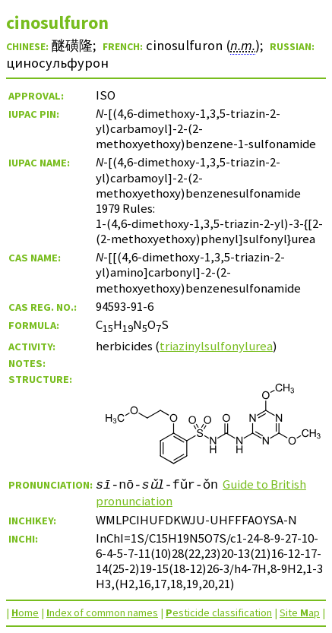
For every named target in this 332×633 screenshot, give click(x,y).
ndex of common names (102, 612)
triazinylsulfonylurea (216, 345)
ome (25, 612)
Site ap (300, 612)
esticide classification (219, 612)
